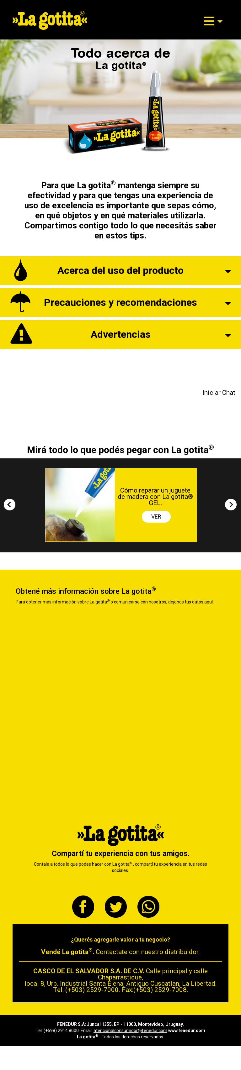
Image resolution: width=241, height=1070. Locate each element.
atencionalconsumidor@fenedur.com (130, 1030)
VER (156, 516)
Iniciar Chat (218, 392)
